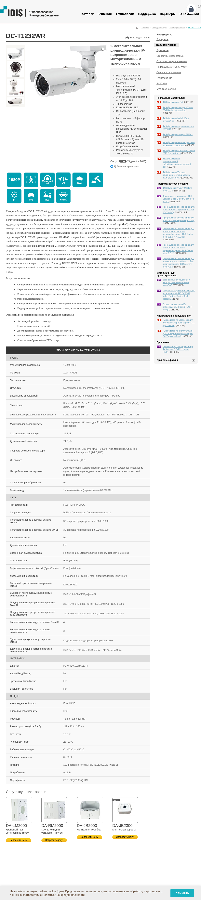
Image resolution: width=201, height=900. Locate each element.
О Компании (189, 14)
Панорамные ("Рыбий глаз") (171, 67)
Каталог (87, 14)
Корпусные (162, 39)
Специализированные (168, 72)
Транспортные (164, 78)
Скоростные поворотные (169, 56)
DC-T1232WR (194, 27)
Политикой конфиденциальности (63, 895)
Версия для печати (140, 37)
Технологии (125, 14)
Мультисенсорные (166, 89)
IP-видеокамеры (159, 28)
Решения (105, 14)
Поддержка (147, 14)
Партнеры (168, 14)
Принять (182, 893)
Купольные (162, 50)
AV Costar (161, 83)
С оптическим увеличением (171, 61)
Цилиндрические (177, 28)
